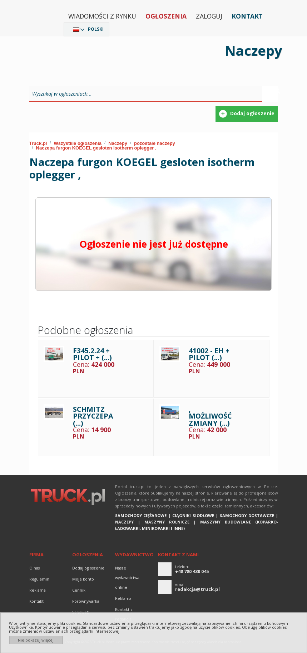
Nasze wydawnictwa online (127, 578)
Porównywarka (85, 601)
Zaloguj (209, 16)
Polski (96, 29)
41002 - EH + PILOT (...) (209, 354)
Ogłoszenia (166, 16)
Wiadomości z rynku (102, 16)
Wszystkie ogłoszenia (77, 143)
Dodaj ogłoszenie (88, 568)
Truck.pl (38, 143)
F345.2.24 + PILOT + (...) (92, 354)
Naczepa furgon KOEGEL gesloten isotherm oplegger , (96, 148)
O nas (34, 568)
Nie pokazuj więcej (36, 640)
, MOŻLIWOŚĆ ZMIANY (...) (210, 416)
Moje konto (83, 579)
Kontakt (247, 16)
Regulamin (39, 579)
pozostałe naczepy (154, 143)
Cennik (78, 590)
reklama (37, 590)
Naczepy (117, 143)
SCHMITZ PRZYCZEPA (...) (93, 416)
